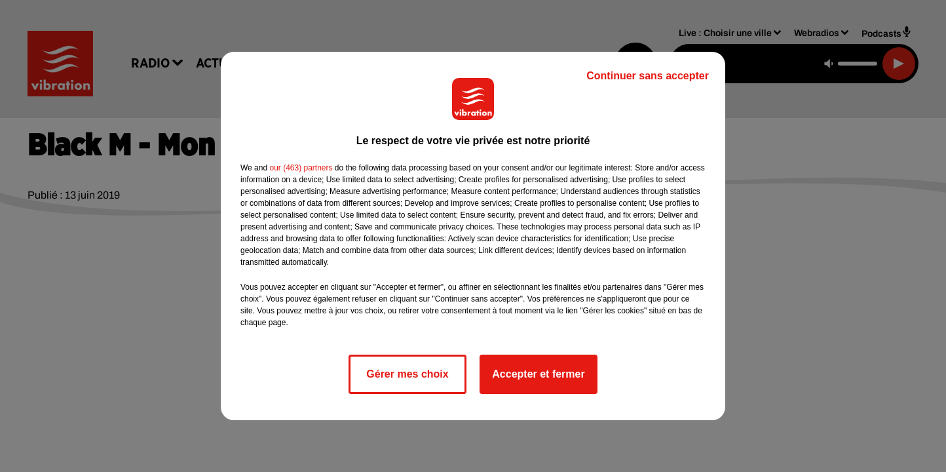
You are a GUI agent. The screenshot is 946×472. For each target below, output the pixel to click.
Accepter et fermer (538, 374)
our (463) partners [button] (300, 167)
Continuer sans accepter (647, 75)
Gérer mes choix (407, 374)
